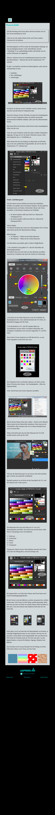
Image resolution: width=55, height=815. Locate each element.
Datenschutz (44, 677)
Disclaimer (27, 677)
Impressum (9, 677)
